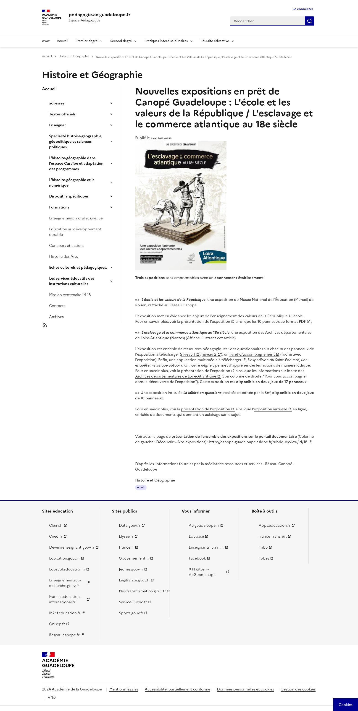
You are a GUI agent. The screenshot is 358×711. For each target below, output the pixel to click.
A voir (141, 487)
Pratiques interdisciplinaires (166, 41)
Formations (59, 207)
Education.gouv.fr (64, 558)
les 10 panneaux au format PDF (279, 321)
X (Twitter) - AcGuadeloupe (202, 571)
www (46, 41)
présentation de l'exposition (205, 321)
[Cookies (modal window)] (345, 704)
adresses (56, 103)
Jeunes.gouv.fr (131, 569)
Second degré (121, 41)
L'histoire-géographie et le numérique (72, 182)
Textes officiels (62, 114)
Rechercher (309, 21)
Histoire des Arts (63, 256)
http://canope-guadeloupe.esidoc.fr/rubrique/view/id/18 (258, 442)
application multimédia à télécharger (208, 359)
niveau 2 (209, 354)
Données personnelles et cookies (245, 689)
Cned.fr (55, 536)
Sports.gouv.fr (131, 613)
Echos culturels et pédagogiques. (78, 267)
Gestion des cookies (298, 689)
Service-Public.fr (133, 602)
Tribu (263, 547)
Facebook (197, 558)
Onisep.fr (57, 624)
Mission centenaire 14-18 (70, 294)
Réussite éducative (214, 41)
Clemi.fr (56, 525)
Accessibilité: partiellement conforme (177, 689)
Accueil (62, 41)
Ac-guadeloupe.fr (204, 525)
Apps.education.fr (274, 525)
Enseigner (57, 125)
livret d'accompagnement (252, 354)
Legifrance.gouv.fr (134, 580)
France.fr (126, 547)
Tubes (264, 558)
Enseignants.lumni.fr (206, 547)
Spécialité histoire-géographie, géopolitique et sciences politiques (75, 141)
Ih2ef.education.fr (64, 613)
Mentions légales (123, 689)
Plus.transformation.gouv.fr (141, 591)
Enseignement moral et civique (76, 218)
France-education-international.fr (65, 599)
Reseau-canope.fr (64, 635)
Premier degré (86, 41)
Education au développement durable (75, 231)
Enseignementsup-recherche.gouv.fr (65, 582)
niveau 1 (188, 354)
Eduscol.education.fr (67, 569)
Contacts (57, 305)
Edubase (196, 536)
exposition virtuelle (270, 409)
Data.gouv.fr (129, 525)
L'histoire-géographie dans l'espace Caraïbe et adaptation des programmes (76, 163)
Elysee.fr (126, 536)
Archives (56, 316)
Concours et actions (66, 245)
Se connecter (302, 9)
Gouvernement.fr (134, 558)
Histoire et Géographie (74, 56)
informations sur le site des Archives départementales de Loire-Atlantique (219, 373)
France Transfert (273, 536)
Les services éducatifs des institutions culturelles (71, 281)
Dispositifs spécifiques (69, 196)
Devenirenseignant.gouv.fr (71, 547)
